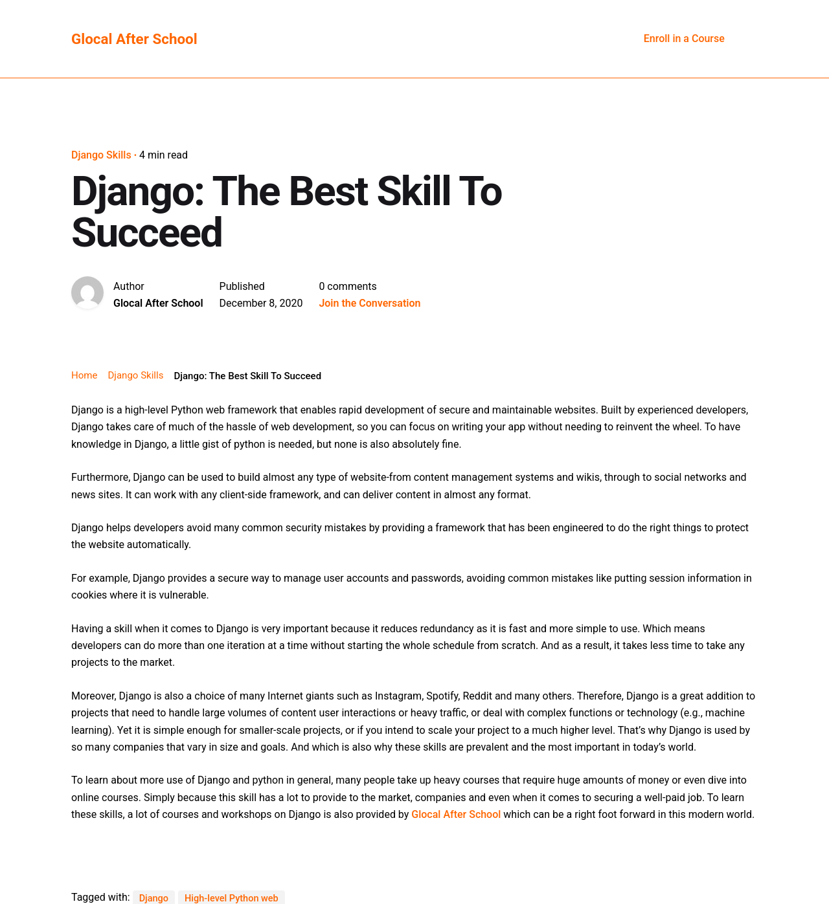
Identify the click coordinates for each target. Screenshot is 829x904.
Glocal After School (456, 814)
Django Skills (101, 155)
